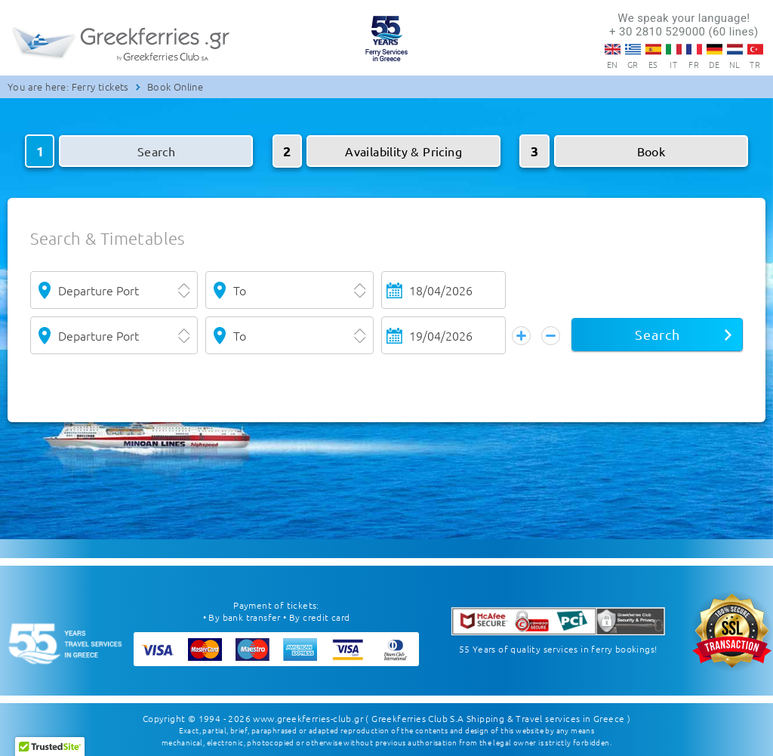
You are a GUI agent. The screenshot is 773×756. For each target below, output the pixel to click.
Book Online (175, 86)
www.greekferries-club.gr (308, 718)
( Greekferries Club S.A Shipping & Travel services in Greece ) (497, 718)
